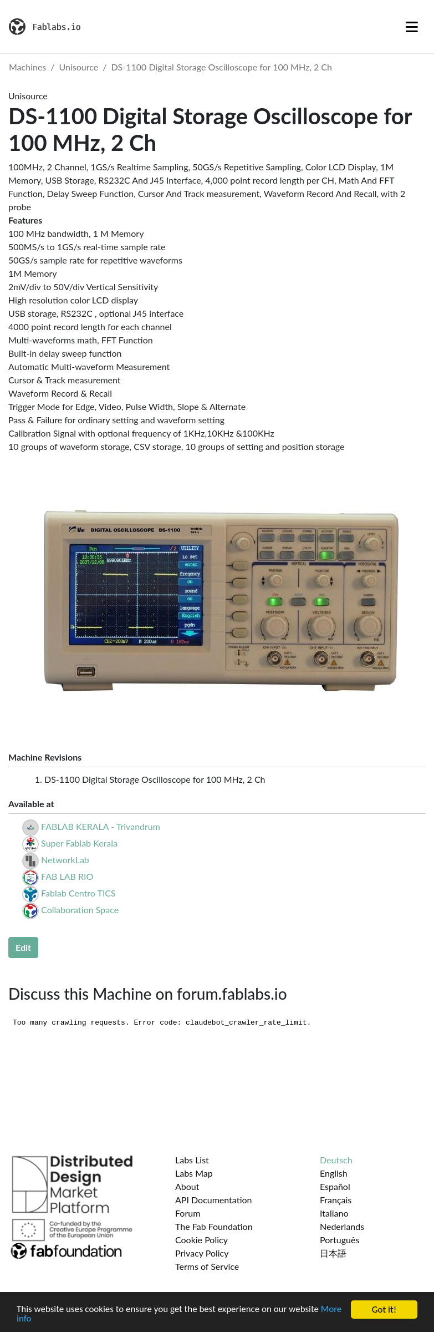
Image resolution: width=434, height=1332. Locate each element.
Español (335, 1186)
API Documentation (213, 1199)
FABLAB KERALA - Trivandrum (100, 826)
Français (335, 1199)
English (334, 1173)
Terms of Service (207, 1266)
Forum (187, 1213)
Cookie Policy (201, 1239)
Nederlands (342, 1226)
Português (339, 1239)
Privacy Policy (202, 1253)
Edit (23, 947)
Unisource (79, 67)
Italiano (334, 1213)
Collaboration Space (80, 909)
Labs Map (194, 1173)
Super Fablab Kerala (79, 843)
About (187, 1186)
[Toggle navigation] (412, 26)
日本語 (333, 1253)
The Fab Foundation (214, 1226)
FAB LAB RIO (67, 876)
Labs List (192, 1159)
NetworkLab (65, 859)
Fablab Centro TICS (78, 893)
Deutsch (336, 1159)
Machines (27, 67)
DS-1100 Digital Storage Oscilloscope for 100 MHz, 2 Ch (221, 67)
